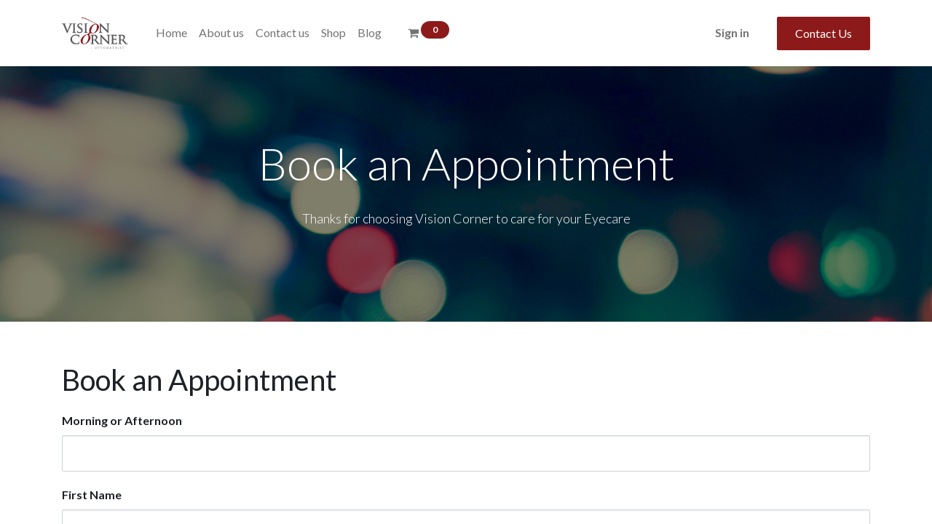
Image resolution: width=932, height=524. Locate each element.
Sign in (732, 32)
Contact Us (823, 33)
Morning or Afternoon (122, 420)
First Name (92, 494)
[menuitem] (171, 32)
